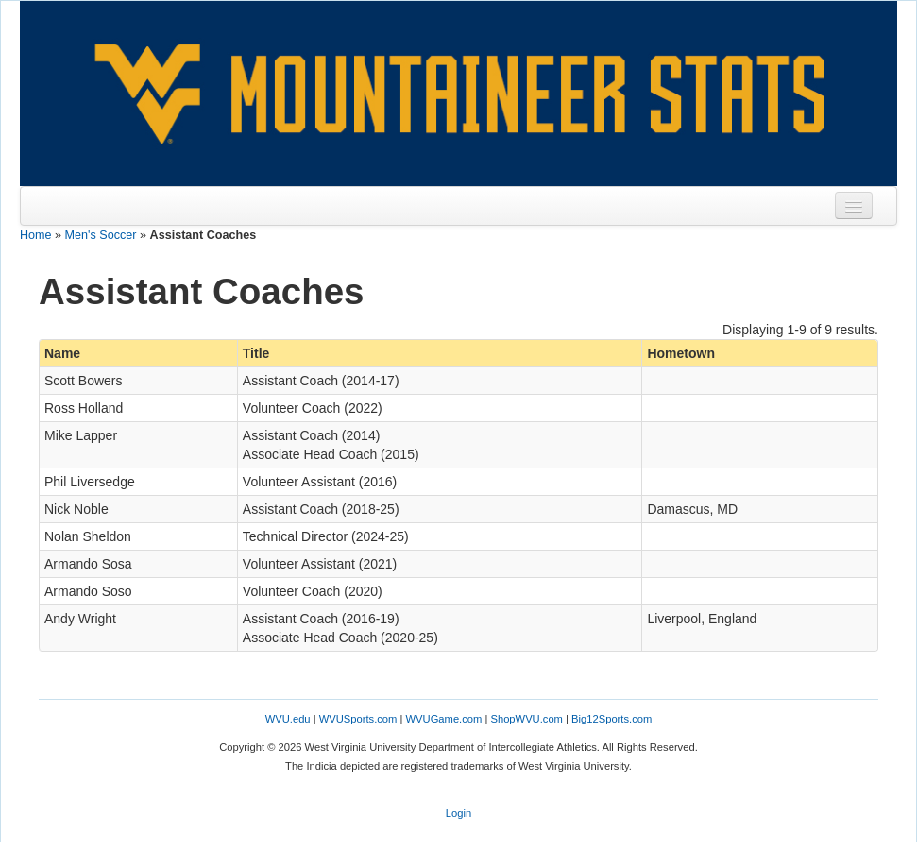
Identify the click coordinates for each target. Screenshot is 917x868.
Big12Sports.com (611, 718)
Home (36, 235)
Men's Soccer (101, 235)
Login (458, 813)
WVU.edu (288, 718)
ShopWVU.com (526, 718)
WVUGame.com (444, 718)
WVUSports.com (358, 718)
